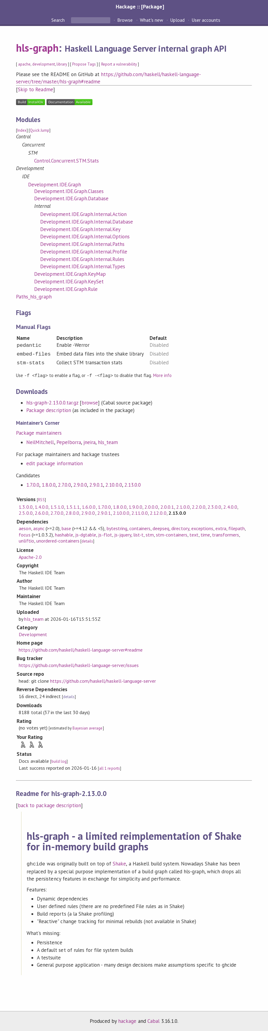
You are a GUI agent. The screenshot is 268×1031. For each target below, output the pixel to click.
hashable (64, 534)
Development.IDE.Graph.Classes (69, 191)
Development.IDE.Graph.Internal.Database (86, 221)
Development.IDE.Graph (54, 184)
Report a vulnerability (119, 64)
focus (24, 534)
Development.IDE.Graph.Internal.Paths (82, 244)
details (87, 540)
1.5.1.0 (57, 507)
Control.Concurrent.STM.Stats (66, 160)
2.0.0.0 (151, 507)
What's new (151, 20)
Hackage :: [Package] (140, 6)
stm (150, 534)
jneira (89, 442)
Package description (48, 410)
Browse (125, 20)
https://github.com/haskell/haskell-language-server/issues (78, 665)
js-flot (105, 534)
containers (139, 528)
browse (90, 402)
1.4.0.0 (41, 507)
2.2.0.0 (198, 507)
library (62, 64)
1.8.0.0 (48, 484)
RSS (41, 499)
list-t (138, 534)
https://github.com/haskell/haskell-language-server (103, 681)
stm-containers (171, 534)
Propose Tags (84, 64)
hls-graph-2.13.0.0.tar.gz (52, 402)
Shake (119, 863)
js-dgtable (85, 534)
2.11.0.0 (139, 513)
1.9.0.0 (135, 507)
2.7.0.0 (64, 484)
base (66, 528)
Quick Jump (39, 130)
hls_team (108, 442)
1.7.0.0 (32, 484)
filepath (236, 528)
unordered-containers (57, 540)
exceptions (202, 528)
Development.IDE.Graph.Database (71, 198)
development (43, 64)
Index (22, 130)
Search (58, 20)
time (205, 534)
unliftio (26, 540)
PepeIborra (69, 442)
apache (24, 64)
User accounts (206, 20)
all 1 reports (109, 768)
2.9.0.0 (80, 484)
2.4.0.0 (230, 507)
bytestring (117, 528)
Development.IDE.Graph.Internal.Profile (83, 251)
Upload (177, 20)
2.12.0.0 (158, 513)
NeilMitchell (40, 442)
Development (33, 634)
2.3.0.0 (214, 507)
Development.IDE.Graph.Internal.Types (82, 266)
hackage (127, 1020)
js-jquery (122, 534)
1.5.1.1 (73, 507)
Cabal (153, 1020)
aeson (25, 528)
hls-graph (37, 47)
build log (58, 761)
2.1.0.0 (183, 507)
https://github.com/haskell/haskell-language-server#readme (80, 649)
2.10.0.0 (113, 484)
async (38, 528)
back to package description (49, 805)
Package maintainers (38, 432)
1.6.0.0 (88, 507)
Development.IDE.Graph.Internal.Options (85, 236)
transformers (225, 534)
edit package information (54, 463)
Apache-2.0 (30, 557)
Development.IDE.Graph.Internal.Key (80, 229)
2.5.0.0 (25, 513)
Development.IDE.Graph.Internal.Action (83, 214)
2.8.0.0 (72, 513)
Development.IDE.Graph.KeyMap (70, 274)
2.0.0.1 (167, 507)
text (194, 534)
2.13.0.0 (132, 484)
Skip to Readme (35, 89)
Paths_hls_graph (33, 296)
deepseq (161, 528)
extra (220, 528)
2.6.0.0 (41, 513)
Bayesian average (87, 727)
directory (180, 528)
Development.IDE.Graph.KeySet (69, 281)
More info (162, 375)
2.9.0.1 (96, 484)
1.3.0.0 (25, 507)
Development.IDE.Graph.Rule (66, 289)
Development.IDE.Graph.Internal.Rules (82, 259)
